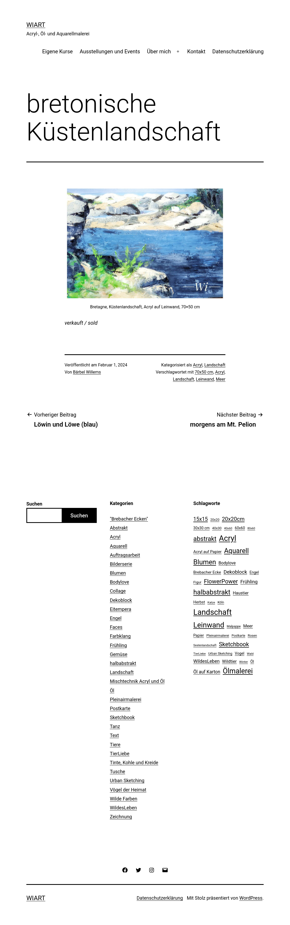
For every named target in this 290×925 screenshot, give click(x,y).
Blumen (118, 573)
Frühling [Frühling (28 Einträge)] (249, 581)
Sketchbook (122, 717)
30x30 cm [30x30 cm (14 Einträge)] (201, 528)
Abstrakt (119, 528)
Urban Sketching (127, 780)
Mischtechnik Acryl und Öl (137, 681)
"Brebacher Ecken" (129, 519)
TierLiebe (119, 753)
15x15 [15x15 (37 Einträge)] (200, 519)
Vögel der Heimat (128, 789)
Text (114, 735)
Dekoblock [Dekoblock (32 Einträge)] (235, 572)
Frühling (118, 645)
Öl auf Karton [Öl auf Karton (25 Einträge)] (206, 671)
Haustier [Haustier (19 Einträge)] (241, 593)
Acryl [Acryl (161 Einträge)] (227, 538)
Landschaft (214, 364)
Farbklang (120, 636)
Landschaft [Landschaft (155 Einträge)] (212, 612)
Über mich (159, 51)
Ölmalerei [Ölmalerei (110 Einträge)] (238, 671)
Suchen (34, 504)
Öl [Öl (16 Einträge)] (252, 661)
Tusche (117, 771)
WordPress (250, 898)
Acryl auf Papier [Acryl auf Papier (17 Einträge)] (207, 551)
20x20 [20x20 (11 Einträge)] (215, 520)
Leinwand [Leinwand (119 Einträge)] (208, 625)
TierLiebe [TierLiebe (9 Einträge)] (199, 653)
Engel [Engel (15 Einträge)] (254, 572)
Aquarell (118, 546)
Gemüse (118, 654)
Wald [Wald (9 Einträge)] (250, 653)
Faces (116, 627)
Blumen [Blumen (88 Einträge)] (204, 562)
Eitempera (120, 609)
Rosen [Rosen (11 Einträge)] (252, 636)
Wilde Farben (123, 798)
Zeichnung (121, 816)
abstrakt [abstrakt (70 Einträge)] (204, 538)
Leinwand (205, 379)
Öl (112, 690)
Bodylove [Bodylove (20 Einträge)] (227, 562)
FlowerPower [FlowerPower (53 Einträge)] (221, 581)
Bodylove (119, 582)
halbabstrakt (123, 663)
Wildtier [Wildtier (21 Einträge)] (229, 661)
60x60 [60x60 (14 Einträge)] (240, 528)
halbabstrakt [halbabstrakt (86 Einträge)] (211, 592)
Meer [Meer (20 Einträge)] (248, 626)
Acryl (197, 364)
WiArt (35, 25)
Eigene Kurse (57, 51)
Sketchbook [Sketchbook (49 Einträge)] (234, 644)
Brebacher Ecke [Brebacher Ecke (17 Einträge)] (207, 572)
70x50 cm (204, 372)
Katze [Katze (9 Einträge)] (211, 602)
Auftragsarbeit (125, 555)
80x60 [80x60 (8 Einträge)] (251, 528)
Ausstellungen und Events (110, 51)
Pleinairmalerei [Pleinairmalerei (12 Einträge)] (217, 636)
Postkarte (120, 708)
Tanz (115, 726)
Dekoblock (121, 600)
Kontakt (196, 51)
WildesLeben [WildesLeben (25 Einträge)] (206, 661)
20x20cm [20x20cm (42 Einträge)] (233, 519)
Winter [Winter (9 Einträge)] (243, 662)
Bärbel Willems (87, 372)
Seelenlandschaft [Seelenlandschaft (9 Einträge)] (204, 645)
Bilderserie (121, 564)
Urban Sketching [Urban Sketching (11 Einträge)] (220, 653)
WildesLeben (123, 807)
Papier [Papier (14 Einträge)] (198, 635)
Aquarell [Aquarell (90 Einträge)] (236, 551)
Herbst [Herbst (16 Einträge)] (199, 602)
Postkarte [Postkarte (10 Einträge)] (238, 636)
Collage (118, 591)
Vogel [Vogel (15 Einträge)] (239, 653)
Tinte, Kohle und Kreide (134, 762)
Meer (220, 379)
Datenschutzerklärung (238, 51)
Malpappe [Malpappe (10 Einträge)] (234, 626)
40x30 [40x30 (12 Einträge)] (217, 528)
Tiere (115, 744)
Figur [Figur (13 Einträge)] (197, 582)
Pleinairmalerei (125, 699)
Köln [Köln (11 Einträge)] (220, 602)
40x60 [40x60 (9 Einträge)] (228, 528)
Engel (116, 618)
